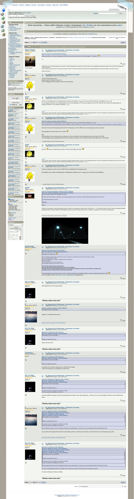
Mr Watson (11, 127)
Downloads (15, 4)
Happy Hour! (55, 4)
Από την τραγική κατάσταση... (14, 140)
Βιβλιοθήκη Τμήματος (15, 35)
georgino (11, 171)
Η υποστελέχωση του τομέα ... (14, 131)
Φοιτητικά (34, 4)
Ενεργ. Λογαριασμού (15, 28)
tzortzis (80, 37)
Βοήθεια (90, 25)
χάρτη (119, 25)
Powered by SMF (58, 495)
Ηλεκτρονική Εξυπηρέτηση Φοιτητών (14, 43)
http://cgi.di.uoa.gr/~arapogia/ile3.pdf (65, 275)
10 (37, 42)
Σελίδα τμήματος (14, 34)
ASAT (11, 62)
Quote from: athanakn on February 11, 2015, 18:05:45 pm (54, 411)
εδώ (84, 25)
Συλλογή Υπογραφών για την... (14, 135)
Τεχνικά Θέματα (41, 4)
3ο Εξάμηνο (52, 37)
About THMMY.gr (64, 4)
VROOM (12, 76)
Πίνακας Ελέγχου (13, 81)
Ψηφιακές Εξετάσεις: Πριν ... (14, 188)
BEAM (11, 63)
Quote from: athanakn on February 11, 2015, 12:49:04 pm (54, 308)
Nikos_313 (11, 123)
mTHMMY (12, 53)
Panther (12, 77)
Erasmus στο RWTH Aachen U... (15, 170)
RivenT (83, 37)
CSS (76, 496)
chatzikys (11, 110)
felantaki (11, 145)
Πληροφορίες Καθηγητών (12, 50)
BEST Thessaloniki (15, 65)
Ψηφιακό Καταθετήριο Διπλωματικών (14, 47)
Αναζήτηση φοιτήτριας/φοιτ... (14, 179)
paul (26, 74)
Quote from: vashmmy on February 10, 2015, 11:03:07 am (54, 251)
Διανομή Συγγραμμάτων (16, 45)
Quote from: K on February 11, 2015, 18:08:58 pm (52, 447)
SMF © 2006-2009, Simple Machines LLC (71, 495)
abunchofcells (12, 175)
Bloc (69, 496)
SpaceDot (12, 74)
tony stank (11, 189)
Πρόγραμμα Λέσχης (15, 40)
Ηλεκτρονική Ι (59, 37)
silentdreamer (29, 352)
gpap (10, 218)
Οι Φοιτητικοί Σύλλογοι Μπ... (14, 161)
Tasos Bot (75, 37)
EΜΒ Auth (12, 69)
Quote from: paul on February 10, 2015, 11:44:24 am (53, 250)
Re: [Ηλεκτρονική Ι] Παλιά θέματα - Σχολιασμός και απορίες (62, 50)
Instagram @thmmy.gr (16, 52)
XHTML (72, 496)
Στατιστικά (11, 196)
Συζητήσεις (48, 4)
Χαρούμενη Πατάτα (13, 162)
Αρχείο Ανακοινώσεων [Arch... (14, 122)
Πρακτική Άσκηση (14, 41)
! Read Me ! (21, 4)
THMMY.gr (26, 37)
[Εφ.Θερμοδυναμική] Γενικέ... (14, 126)
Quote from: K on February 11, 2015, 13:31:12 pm (52, 332)
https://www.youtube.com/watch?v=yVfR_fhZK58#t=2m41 (53, 322)
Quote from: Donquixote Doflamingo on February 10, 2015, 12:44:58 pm (57, 191)
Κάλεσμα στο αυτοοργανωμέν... (14, 166)
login (24, 12)
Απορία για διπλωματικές (13, 113)
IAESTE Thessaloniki (15, 70)
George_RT (11, 219)
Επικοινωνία (13, 30)
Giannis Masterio (12, 217)
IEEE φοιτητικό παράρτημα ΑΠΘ (13, 72)
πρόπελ (43, 111)
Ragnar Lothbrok (30, 50)
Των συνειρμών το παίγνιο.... (14, 118)
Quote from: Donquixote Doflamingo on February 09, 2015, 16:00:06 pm (57, 192)
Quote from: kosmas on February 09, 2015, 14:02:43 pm (54, 53)
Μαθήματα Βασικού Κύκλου (41, 37)
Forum (11, 26)
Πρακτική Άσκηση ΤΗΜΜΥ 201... (15, 174)
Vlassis (27, 96)
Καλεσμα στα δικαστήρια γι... (14, 144)
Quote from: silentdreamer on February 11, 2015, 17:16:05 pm (55, 379)
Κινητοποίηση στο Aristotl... (13, 157)
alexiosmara (12, 184)
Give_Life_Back (29, 281)
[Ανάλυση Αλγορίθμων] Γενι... (14, 183)
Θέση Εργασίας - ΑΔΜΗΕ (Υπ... (14, 148)
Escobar (27, 187)
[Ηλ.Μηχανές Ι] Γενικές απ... (14, 109)
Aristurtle (12, 59)
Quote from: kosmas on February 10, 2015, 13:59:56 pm (54, 121)
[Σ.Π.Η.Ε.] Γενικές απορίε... (13, 192)
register (29, 12)
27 (40, 42)
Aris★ (10, 158)
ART (11, 60)
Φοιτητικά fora (13, 38)
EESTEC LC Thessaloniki (12, 67)
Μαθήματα (27, 4)
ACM (11, 58)
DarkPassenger (29, 246)
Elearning (12, 37)
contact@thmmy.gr (92, 34)
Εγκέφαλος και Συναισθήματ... (14, 153)
